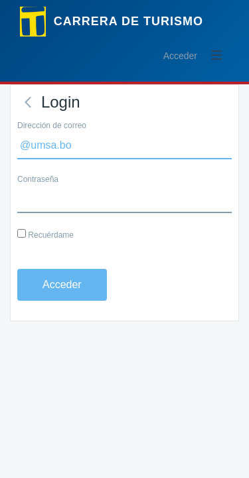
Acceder (180, 55)
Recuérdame (45, 234)
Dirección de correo (51, 125)
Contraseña (37, 179)
